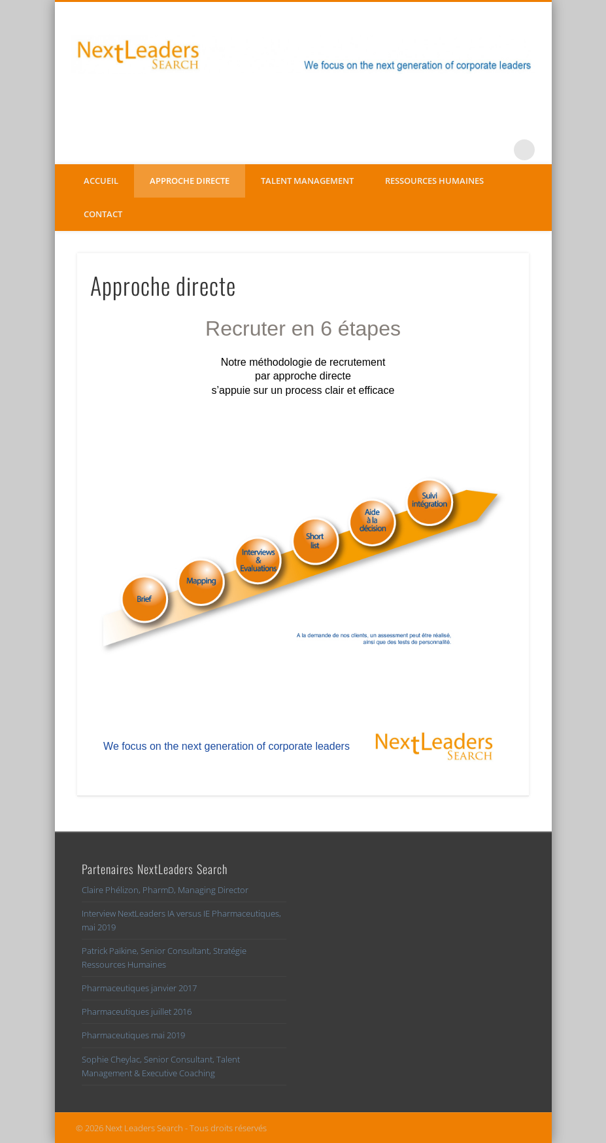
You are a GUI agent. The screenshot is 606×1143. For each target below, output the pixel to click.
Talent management (307, 180)
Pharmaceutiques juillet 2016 (137, 1011)
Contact (103, 214)
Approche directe (189, 180)
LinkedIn (497, 149)
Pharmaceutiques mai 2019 (133, 1035)
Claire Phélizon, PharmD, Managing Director (165, 890)
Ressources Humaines (434, 180)
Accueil (101, 180)
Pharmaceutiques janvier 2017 (139, 988)
